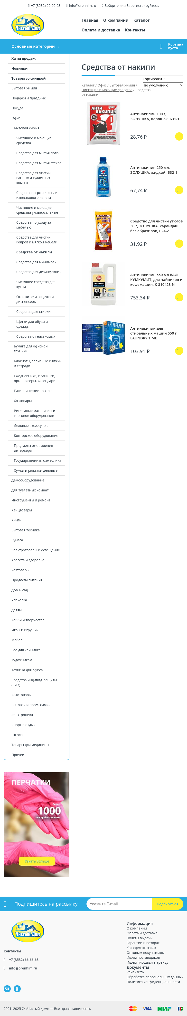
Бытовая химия (24, 88)
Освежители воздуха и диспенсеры (35, 299)
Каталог (141, 20)
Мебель (17, 640)
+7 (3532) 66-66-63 (45, 5)
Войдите (111, 5)
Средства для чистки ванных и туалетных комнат (33, 178)
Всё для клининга (25, 650)
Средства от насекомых (35, 336)
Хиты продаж (23, 58)
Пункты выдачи (139, 938)
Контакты (135, 30)
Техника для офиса (27, 670)
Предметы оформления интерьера (33, 448)
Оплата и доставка (101, 30)
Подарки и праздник (28, 98)
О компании (116, 20)
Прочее (17, 754)
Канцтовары (21, 510)
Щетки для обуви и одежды (32, 324)
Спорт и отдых (23, 724)
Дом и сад (19, 590)
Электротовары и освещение (35, 550)
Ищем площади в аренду (147, 962)
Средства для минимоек (36, 262)
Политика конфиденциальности (153, 981)
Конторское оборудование (36, 435)
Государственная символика (37, 460)
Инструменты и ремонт (30, 500)
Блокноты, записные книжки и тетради (37, 363)
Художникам (21, 660)
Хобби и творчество (28, 620)
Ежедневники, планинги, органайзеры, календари (35, 378)
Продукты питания (27, 580)
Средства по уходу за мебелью (33, 225)
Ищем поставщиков (143, 957)
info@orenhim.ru (82, 5)
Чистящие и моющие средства (34, 140)
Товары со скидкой (28, 78)
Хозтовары (23, 400)
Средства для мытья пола (37, 153)
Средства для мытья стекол (39, 163)
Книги (16, 520)
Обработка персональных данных (155, 977)
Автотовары (21, 694)
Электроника (22, 714)
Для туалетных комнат (30, 490)
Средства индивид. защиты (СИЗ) (34, 682)
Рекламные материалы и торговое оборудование (34, 413)
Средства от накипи (34, 252)
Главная (90, 20)
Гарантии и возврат (143, 942)
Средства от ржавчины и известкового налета (36, 195)
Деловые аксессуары (31, 425)
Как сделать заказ (141, 947)
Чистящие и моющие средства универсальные (37, 210)
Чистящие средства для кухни (35, 284)
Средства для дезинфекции (39, 271)
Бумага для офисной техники (31, 348)
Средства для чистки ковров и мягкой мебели (36, 239)
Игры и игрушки (24, 630)
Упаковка (19, 600)
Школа (17, 734)
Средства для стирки (33, 311)
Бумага (17, 540)
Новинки (19, 68)
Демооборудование (27, 480)
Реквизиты (135, 972)
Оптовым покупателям (146, 952)
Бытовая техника (25, 530)
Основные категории (33, 46)
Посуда (17, 108)
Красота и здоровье (27, 560)
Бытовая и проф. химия (30, 704)
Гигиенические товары (33, 390)
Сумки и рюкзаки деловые (35, 470)
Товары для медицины (30, 744)
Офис (15, 118)
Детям (16, 610)
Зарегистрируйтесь (143, 5)
